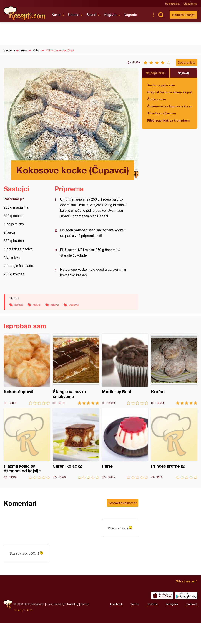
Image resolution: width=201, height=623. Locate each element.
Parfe (125, 443)
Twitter (135, 604)
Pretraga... (160, 14)
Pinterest (191, 604)
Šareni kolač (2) (76, 443)
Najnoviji (184, 73)
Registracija (172, 3)
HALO (28, 610)
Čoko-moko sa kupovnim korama (169, 106)
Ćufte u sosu (156, 99)
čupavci (74, 304)
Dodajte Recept (183, 15)
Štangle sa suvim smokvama (76, 369)
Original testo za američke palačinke (169, 92)
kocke (55, 304)
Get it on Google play (186, 595)
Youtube (152, 604)
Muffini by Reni (125, 369)
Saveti (91, 15)
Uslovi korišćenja (55, 604)
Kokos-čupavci (27, 369)
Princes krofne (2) (174, 443)
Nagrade (130, 15)
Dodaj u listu (186, 62)
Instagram (172, 604)
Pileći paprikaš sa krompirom (168, 120)
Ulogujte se (190, 3)
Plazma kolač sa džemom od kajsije (27, 443)
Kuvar (56, 15)
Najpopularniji (155, 73)
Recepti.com (25, 13)
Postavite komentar (122, 503)
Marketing (73, 604)
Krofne (174, 369)
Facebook (116, 604)
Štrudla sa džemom (161, 113)
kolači (37, 304)
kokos (18, 304)
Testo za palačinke (161, 85)
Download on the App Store (162, 595)
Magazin (110, 15)
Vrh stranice (185, 581)
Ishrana (73, 15)
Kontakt (85, 604)
